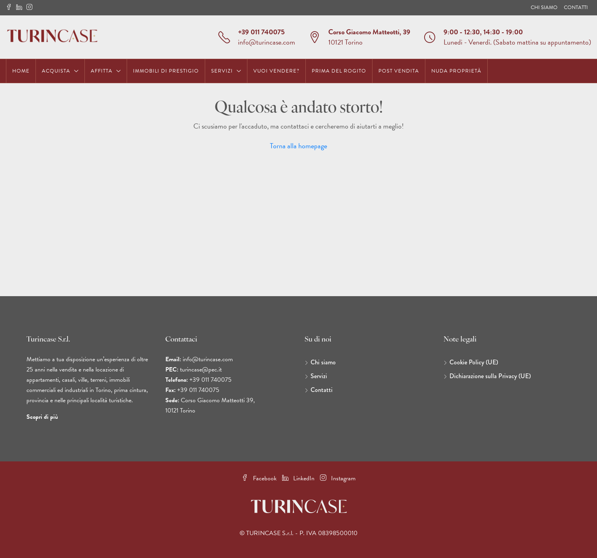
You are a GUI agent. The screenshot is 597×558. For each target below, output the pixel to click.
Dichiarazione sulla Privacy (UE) (490, 376)
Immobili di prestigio (166, 71)
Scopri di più (42, 417)
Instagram (338, 478)
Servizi (222, 71)
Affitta (101, 71)
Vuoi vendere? (276, 71)
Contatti (576, 7)
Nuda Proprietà (456, 71)
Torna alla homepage (298, 145)
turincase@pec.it (201, 369)
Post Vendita (398, 71)
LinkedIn (299, 478)
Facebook (260, 478)
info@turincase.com (266, 42)
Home (21, 71)
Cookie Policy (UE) (473, 362)
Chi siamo (544, 7)
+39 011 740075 (261, 31)
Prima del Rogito (339, 71)
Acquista (56, 71)
